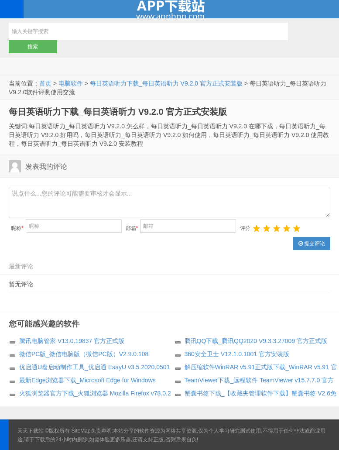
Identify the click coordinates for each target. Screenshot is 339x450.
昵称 (17, 228)
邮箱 (132, 228)
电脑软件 (70, 83)
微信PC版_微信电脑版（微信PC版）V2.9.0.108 (83, 353)
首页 (45, 83)
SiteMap (81, 431)
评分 (245, 228)
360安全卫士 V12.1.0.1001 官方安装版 (237, 353)
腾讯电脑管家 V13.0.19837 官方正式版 (71, 340)
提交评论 (311, 243)
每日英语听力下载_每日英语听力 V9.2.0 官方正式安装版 (166, 83)
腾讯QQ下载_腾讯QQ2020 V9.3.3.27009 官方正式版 (256, 340)
